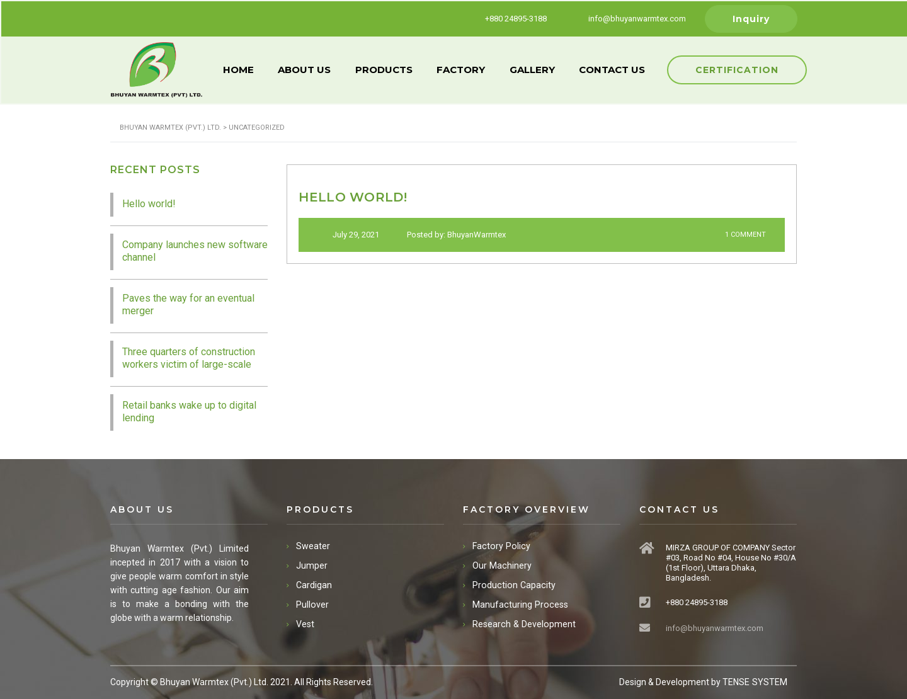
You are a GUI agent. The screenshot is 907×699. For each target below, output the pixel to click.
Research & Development (522, 623)
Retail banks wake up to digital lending (189, 410)
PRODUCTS (386, 69)
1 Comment (737, 234)
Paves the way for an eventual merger (188, 303)
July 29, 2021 (349, 234)
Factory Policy (499, 545)
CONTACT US (618, 69)
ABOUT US (306, 69)
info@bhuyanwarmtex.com (714, 627)
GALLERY (536, 69)
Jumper (312, 564)
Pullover (312, 603)
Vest (305, 623)
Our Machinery (501, 564)
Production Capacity (512, 584)
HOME (239, 69)
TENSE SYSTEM (755, 681)
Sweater (313, 545)
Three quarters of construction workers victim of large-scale (188, 356)
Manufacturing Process (519, 603)
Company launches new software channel (195, 249)
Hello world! (149, 202)
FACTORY (464, 69)
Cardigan (314, 584)
